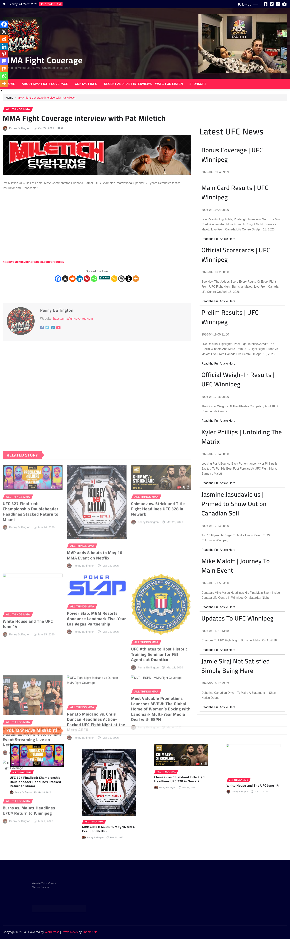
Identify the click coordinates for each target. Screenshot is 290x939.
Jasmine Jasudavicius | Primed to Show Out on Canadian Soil (234, 503)
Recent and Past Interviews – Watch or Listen (143, 83)
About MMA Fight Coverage (45, 83)
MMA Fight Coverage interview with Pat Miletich (47, 97)
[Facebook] (58, 278)
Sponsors (198, 83)
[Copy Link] (114, 278)
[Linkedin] (79, 278)
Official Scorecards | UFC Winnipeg (235, 254)
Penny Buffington (19, 128)
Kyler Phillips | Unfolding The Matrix (241, 436)
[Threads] (128, 278)
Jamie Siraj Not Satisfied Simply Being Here (235, 665)
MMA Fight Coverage (43, 60)
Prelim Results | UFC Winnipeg (230, 317)
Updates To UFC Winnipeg (237, 618)
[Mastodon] (4, 61)
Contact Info (86, 83)
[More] (136, 278)
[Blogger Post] (121, 278)
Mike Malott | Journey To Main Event (235, 565)
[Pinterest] (87, 278)
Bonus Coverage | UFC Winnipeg (232, 154)
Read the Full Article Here (218, 238)
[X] (65, 278)
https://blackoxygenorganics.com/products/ (33, 261)
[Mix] (4, 68)
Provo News (70, 932)
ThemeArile (89, 932)
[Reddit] (72, 278)
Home (10, 83)
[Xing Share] (104, 278)
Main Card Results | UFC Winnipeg (234, 192)
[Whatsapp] (94, 278)
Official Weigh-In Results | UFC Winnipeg (238, 379)
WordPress (52, 932)
